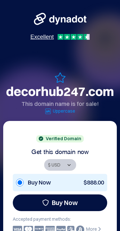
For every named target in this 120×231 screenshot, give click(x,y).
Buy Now (60, 203)
